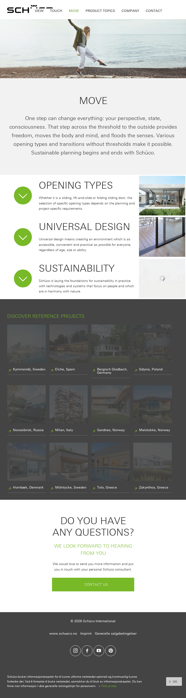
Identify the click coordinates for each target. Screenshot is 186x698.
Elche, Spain (65, 369)
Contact (154, 11)
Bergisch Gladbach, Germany (112, 371)
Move (74, 11)
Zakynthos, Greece (153, 487)
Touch (56, 11)
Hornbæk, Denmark (28, 487)
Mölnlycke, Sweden (70, 487)
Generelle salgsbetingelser (116, 634)
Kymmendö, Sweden (29, 369)
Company (130, 11)
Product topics (100, 11)
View (39, 11)
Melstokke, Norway (154, 430)
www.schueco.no (63, 634)
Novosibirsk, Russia (28, 430)
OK (175, 682)
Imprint (86, 634)
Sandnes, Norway (111, 430)
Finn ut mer (108, 686)
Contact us (96, 585)
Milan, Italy (64, 430)
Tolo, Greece (107, 487)
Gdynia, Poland (151, 369)
